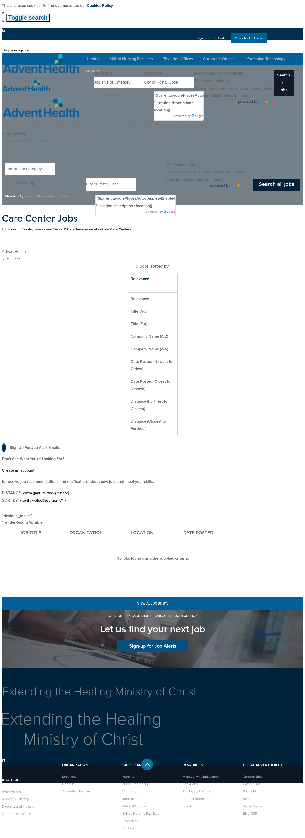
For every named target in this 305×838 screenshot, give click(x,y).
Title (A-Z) (139, 311)
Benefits (68, 784)
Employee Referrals (197, 791)
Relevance (140, 299)
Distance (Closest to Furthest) (148, 424)
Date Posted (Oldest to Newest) (150, 385)
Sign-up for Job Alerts (206, 38)
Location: (154, 74)
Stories (248, 798)
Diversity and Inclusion (19, 806)
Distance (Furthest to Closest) (149, 405)
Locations (69, 776)
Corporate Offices (167, 126)
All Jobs (255, 126)
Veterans (129, 791)
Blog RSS (250, 813)
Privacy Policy (220, 829)
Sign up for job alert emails (31, 447)
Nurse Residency (135, 784)
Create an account (18, 470)
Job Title (30, 532)
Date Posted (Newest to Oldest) (151, 365)
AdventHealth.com (76, 791)
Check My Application (247, 38)
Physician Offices (125, 126)
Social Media (252, 806)
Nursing (36, 126)
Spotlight (249, 791)
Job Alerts (190, 784)
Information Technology (216, 126)
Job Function (40, 141)
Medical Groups (134, 806)
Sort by (10, 500)
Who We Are (11, 791)
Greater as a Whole (16, 813)
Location (110, 615)
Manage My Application (200, 776)
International (131, 798)
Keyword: (103, 74)
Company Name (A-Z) (149, 336)
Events (188, 806)
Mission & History (15, 799)
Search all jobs (284, 79)
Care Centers (120, 229)
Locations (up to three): (219, 74)
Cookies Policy (100, 6)
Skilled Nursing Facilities (76, 126)
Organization (86, 532)
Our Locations (14, 141)
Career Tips (252, 784)
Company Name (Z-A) (149, 349)
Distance (11, 493)
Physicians (130, 821)
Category (164, 615)
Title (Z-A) (139, 324)
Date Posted (198, 532)
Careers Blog (253, 776)
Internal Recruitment (198, 798)
